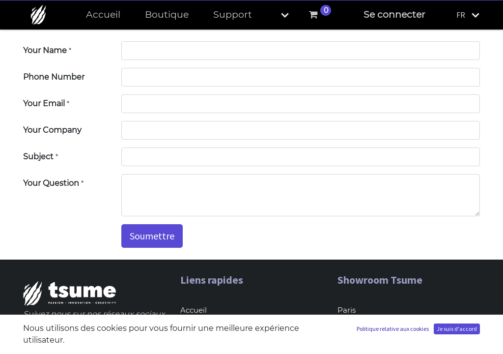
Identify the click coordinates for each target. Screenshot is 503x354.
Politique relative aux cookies (393, 328)
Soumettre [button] (152, 236)
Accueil (193, 310)
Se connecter (394, 14)
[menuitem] (103, 15)
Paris (346, 310)
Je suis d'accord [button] (457, 328)
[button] (276, 15)
